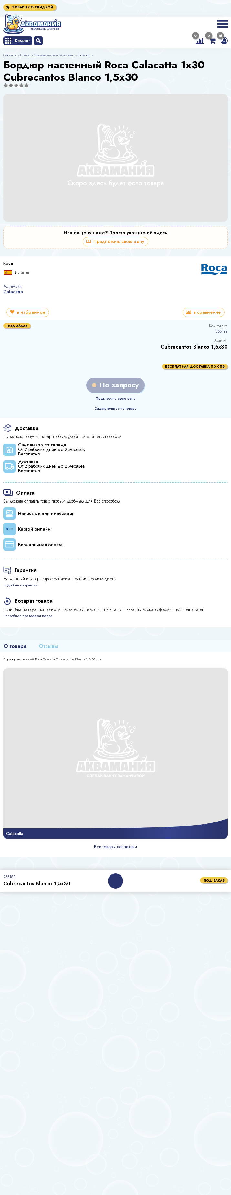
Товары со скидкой (29, 7)
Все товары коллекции (115, 846)
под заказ (214, 880)
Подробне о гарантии (20, 584)
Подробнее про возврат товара (27, 615)
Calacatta (13, 292)
